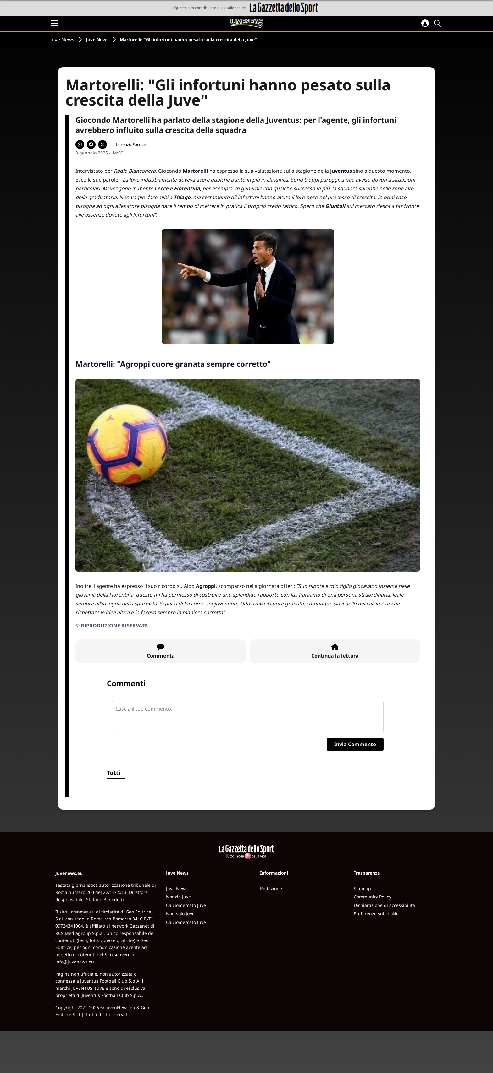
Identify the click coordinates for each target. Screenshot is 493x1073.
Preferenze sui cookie (376, 914)
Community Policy (372, 897)
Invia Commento (355, 744)
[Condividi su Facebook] (91, 144)
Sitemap (362, 888)
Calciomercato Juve (186, 905)
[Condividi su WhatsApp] (79, 144)
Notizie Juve (178, 897)
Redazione (271, 888)
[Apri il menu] (54, 23)
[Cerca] (438, 23)
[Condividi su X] (102, 144)
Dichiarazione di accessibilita (384, 905)
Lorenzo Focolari (131, 144)
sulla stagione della (317, 170)
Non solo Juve (180, 914)
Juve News (62, 39)
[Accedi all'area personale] (425, 23)
